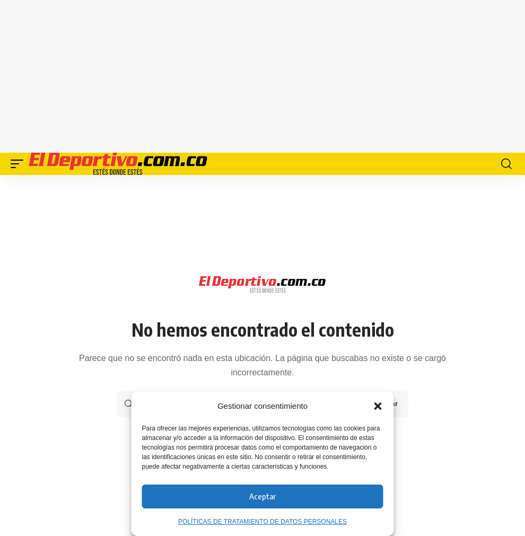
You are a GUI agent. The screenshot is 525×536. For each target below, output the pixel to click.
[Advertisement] (268, 74)
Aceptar (262, 496)
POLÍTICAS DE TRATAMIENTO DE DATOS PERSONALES (262, 521)
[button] (378, 406)
